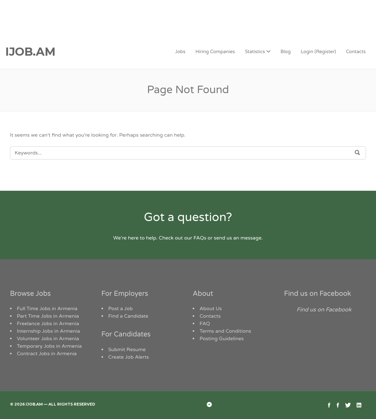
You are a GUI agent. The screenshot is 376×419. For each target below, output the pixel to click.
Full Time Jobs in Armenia (47, 308)
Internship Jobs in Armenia (48, 331)
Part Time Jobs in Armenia (48, 316)
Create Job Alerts (128, 357)
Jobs (180, 51)
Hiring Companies (215, 51)
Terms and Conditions (225, 331)
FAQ (205, 324)
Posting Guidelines (222, 339)
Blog (285, 51)
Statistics (255, 51)
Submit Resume (127, 349)
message (250, 238)
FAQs (199, 238)
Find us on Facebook (317, 294)
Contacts (356, 51)
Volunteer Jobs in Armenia (48, 339)
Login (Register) (318, 51)
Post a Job (120, 308)
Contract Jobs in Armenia (47, 354)
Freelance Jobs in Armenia (48, 324)
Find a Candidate (128, 316)
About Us (211, 308)
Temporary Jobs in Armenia (49, 346)
